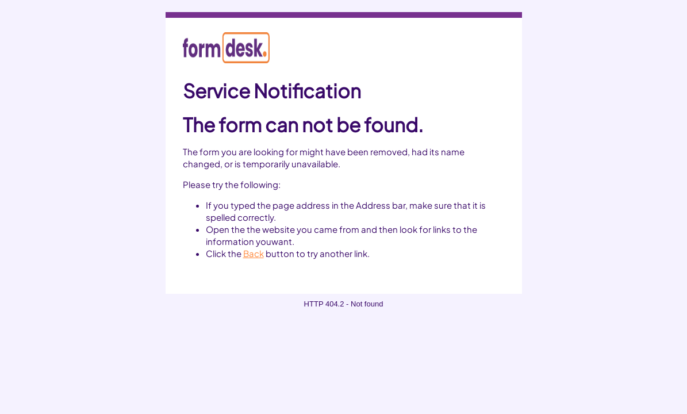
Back (253, 253)
